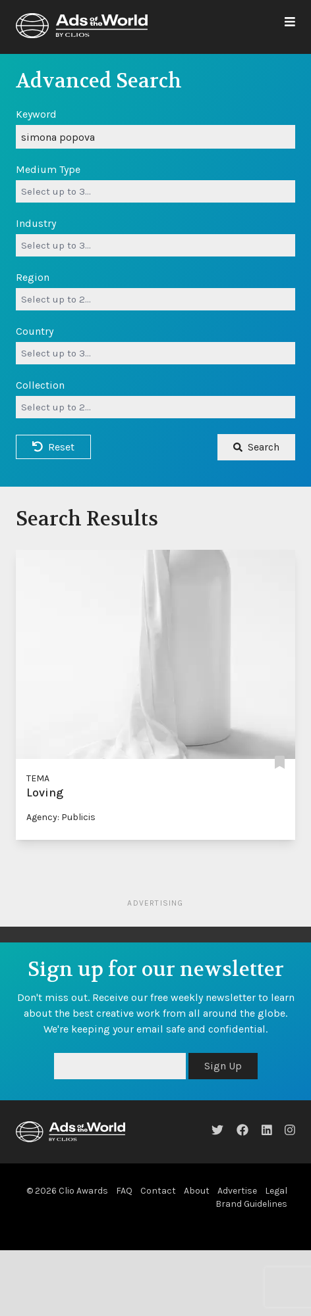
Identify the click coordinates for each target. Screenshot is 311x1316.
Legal (276, 1190)
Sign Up (223, 1066)
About (197, 1190)
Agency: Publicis (61, 817)
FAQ (124, 1190)
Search (256, 447)
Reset (53, 447)
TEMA (37, 778)
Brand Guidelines (251, 1203)
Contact (158, 1190)
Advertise (237, 1190)
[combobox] (155, 191)
